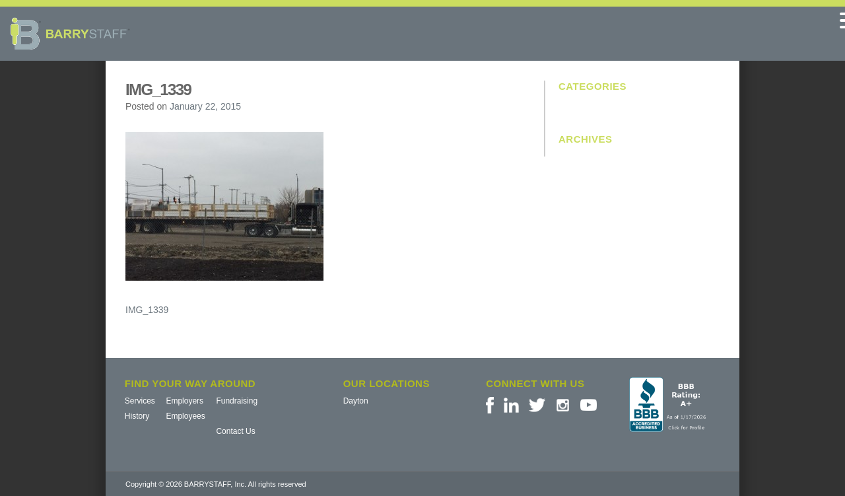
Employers (184, 401)
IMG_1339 (146, 309)
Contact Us (235, 431)
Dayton (355, 401)
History (137, 416)
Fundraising (236, 401)
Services (140, 401)
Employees (185, 416)
